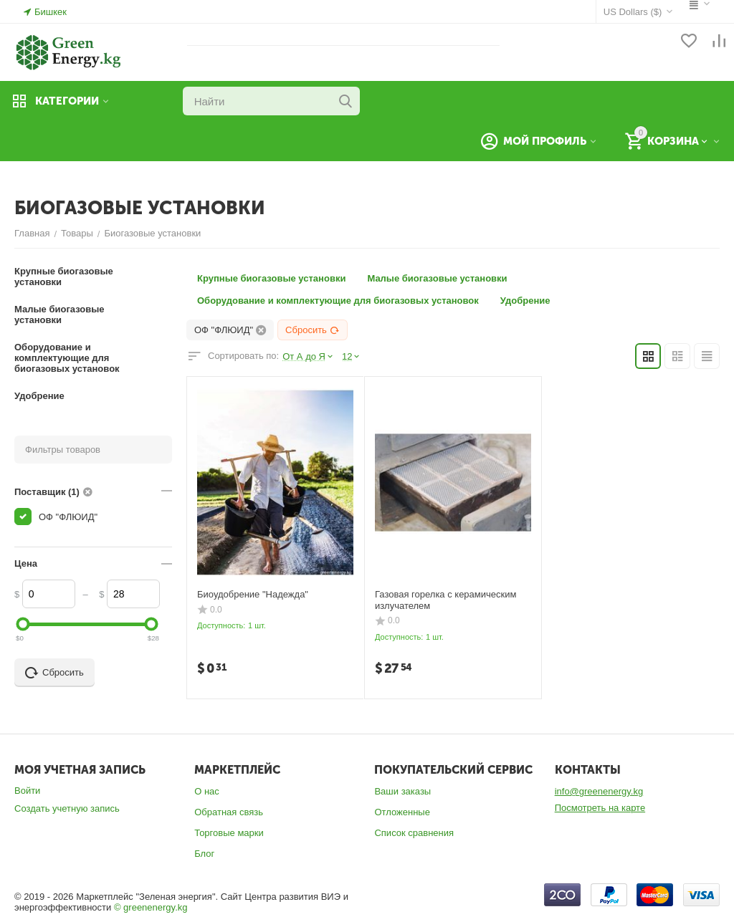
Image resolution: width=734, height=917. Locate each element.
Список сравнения (414, 832)
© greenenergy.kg (151, 907)
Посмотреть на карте (600, 807)
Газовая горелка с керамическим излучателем (445, 600)
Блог (204, 853)
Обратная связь (228, 812)
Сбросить (312, 330)
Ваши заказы (402, 791)
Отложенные (401, 812)
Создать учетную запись (67, 808)
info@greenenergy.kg (599, 791)
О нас (206, 791)
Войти (27, 790)
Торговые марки (229, 832)
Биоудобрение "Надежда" (252, 594)
